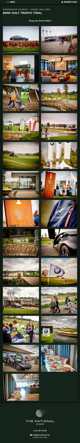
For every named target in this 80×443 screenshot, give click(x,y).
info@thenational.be (40, 434)
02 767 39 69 (40, 430)
